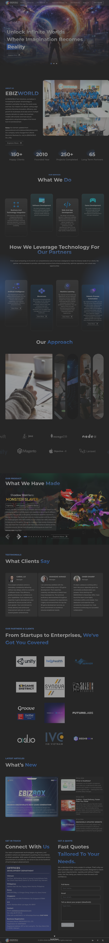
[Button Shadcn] (54, 938)
